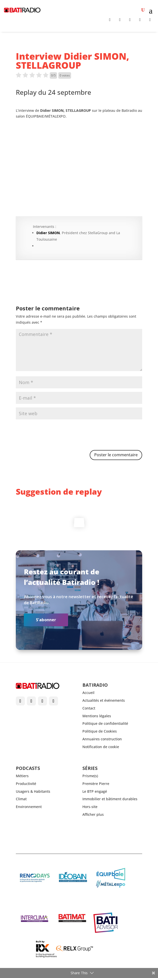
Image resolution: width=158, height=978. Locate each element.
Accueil (88, 692)
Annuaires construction (102, 739)
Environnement (29, 806)
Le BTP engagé (94, 791)
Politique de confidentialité (105, 723)
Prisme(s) (90, 775)
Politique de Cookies (99, 731)
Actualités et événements (103, 700)
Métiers (22, 775)
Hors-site (89, 806)
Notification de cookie (100, 746)
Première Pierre (95, 783)
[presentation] (54, 435)
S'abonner (46, 620)
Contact (88, 708)
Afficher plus (93, 814)
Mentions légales (96, 716)
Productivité (26, 783)
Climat (21, 798)
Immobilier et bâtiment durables (109, 798)
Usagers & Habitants (33, 791)
